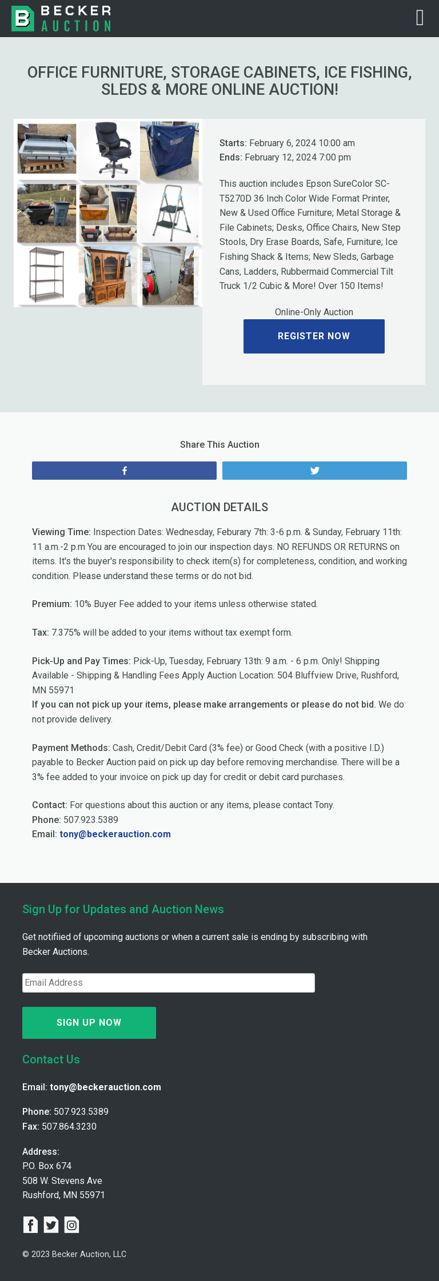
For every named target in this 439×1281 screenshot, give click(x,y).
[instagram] (71, 1226)
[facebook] (32, 1226)
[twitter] (53, 1226)
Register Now (314, 336)
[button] (28, 213)
